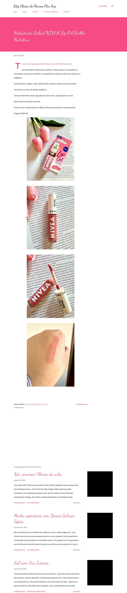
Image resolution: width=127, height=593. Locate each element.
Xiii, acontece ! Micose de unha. (38, 474)
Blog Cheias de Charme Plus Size (34, 6)
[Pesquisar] (103, 6)
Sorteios (66, 11)
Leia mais (76, 503)
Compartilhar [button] (81, 404)
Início (15, 11)
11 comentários (33, 550)
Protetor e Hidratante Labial (36, 404)
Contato (35, 11)
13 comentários (33, 503)
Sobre (25, 11)
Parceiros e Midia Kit (51, 11)
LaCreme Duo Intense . (32, 562)
